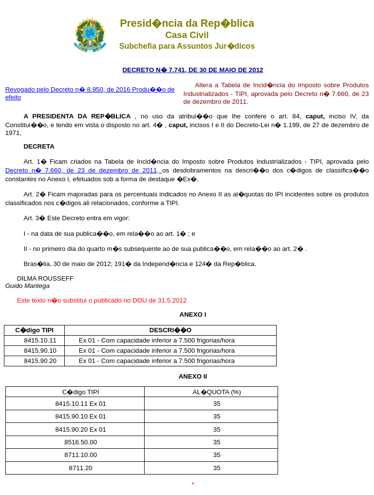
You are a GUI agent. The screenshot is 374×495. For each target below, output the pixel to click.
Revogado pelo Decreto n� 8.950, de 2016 (68, 89)
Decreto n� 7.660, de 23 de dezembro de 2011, (84, 170)
